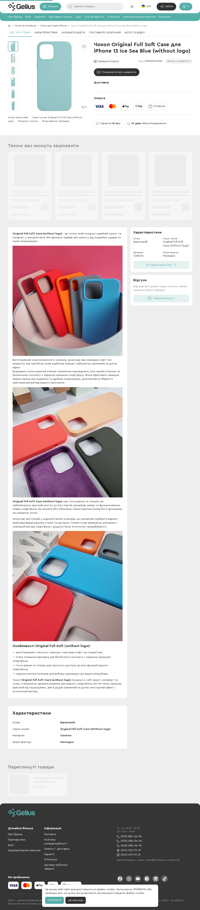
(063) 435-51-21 (129, 854)
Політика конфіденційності (55, 841)
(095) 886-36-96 (129, 836)
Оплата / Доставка (56, 849)
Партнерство (16, 839)
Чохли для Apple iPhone (53, 25)
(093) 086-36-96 (129, 841)
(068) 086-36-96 (129, 845)
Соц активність (94, 17)
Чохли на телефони (25, 25)
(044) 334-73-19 (129, 850)
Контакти (165, 17)
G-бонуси (113, 17)
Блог (28, 17)
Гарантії (49, 854)
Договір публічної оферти (56, 867)
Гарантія (39, 17)
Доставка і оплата (60, 17)
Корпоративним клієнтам (139, 17)
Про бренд (15, 17)
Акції (78, 17)
